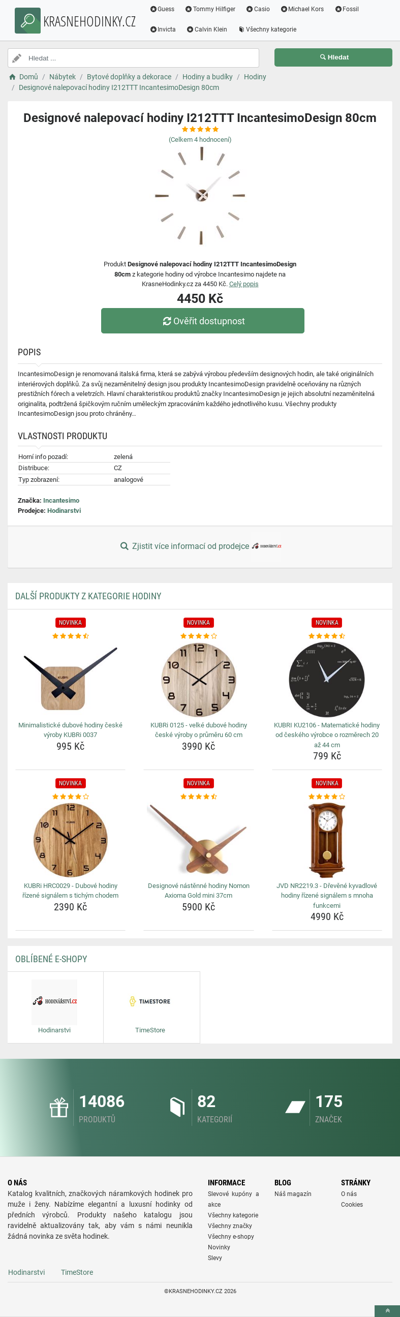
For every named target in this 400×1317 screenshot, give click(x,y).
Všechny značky (230, 1226)
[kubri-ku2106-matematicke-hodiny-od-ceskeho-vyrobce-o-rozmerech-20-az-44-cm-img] (327, 679)
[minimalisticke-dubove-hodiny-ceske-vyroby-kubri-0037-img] (70, 679)
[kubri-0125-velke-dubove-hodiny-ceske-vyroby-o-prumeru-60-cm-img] (198, 679)
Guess (163, 9)
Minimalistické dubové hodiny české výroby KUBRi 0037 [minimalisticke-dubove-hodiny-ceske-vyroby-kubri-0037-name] (70, 730)
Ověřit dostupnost (202, 321)
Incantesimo (61, 500)
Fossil (347, 9)
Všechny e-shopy (231, 1236)
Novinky (219, 1247)
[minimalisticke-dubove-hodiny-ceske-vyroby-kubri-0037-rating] (70, 636)
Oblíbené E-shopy (51, 959)
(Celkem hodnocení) (200, 139)
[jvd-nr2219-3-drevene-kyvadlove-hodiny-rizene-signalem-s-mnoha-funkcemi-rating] (327, 797)
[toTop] (387, 1311)
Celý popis (244, 284)
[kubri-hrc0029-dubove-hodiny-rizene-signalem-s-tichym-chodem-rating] (70, 797)
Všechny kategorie (268, 29)
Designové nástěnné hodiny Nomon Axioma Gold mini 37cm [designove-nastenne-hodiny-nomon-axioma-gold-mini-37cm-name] (199, 891)
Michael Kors (303, 9)
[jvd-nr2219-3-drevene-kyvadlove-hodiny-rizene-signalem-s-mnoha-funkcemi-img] (327, 840)
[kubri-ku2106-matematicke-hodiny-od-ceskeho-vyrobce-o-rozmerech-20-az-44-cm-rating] (327, 636)
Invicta (163, 29)
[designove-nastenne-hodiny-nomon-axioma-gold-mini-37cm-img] (198, 840)
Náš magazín (293, 1194)
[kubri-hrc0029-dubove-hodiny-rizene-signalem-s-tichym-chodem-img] (70, 840)
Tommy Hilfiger (211, 9)
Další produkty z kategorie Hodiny (88, 596)
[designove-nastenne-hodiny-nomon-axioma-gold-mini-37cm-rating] (198, 797)
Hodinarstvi (64, 510)
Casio (259, 9)
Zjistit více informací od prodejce (199, 547)
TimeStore (77, 1272)
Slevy (215, 1258)
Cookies (352, 1204)
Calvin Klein (208, 29)
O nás (349, 1194)
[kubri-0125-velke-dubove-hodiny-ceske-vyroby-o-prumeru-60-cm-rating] (198, 636)
